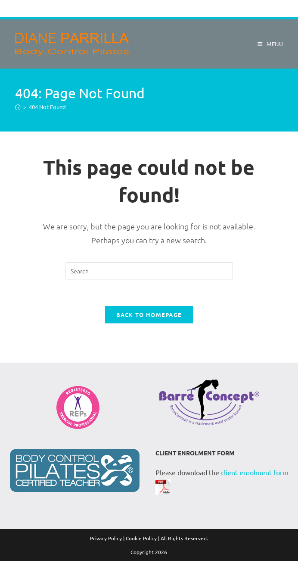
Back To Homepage (149, 314)
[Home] (18, 106)
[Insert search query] (149, 270)
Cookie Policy (141, 538)
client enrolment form (255, 472)
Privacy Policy (106, 538)
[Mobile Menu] (267, 43)
